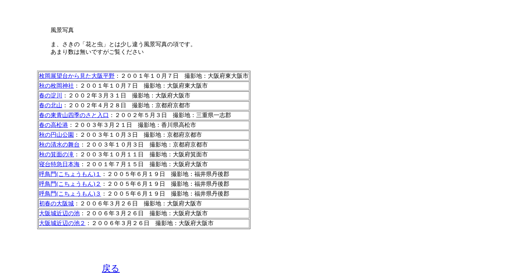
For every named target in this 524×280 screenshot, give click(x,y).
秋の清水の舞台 (59, 144)
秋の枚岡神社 (56, 86)
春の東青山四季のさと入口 (74, 115)
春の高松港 (53, 125)
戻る (111, 268)
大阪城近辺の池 (59, 213)
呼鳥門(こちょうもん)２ (70, 184)
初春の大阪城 (56, 203)
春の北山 (50, 105)
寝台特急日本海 (59, 164)
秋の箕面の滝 (56, 154)
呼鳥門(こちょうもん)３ (70, 194)
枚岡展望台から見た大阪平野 (77, 76)
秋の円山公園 (56, 135)
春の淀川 (50, 95)
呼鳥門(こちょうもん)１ (70, 174)
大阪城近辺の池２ (62, 223)
